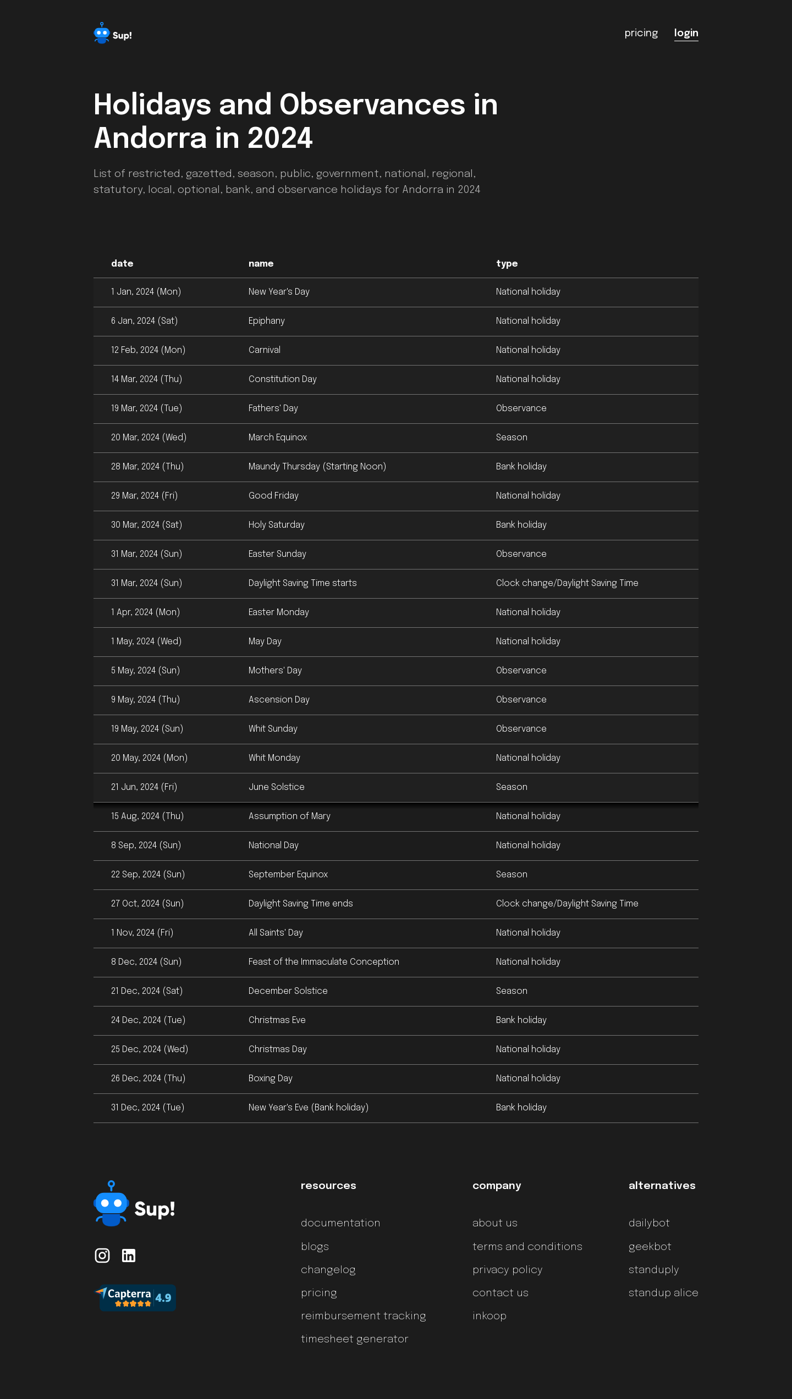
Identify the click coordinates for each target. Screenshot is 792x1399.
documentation (341, 1223)
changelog (328, 1270)
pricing (319, 1293)
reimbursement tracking (363, 1316)
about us (495, 1223)
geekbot (650, 1247)
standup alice (663, 1293)
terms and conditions (527, 1247)
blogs (315, 1247)
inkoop (489, 1316)
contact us (500, 1293)
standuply (654, 1270)
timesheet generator (355, 1339)
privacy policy (507, 1270)
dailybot (649, 1223)
